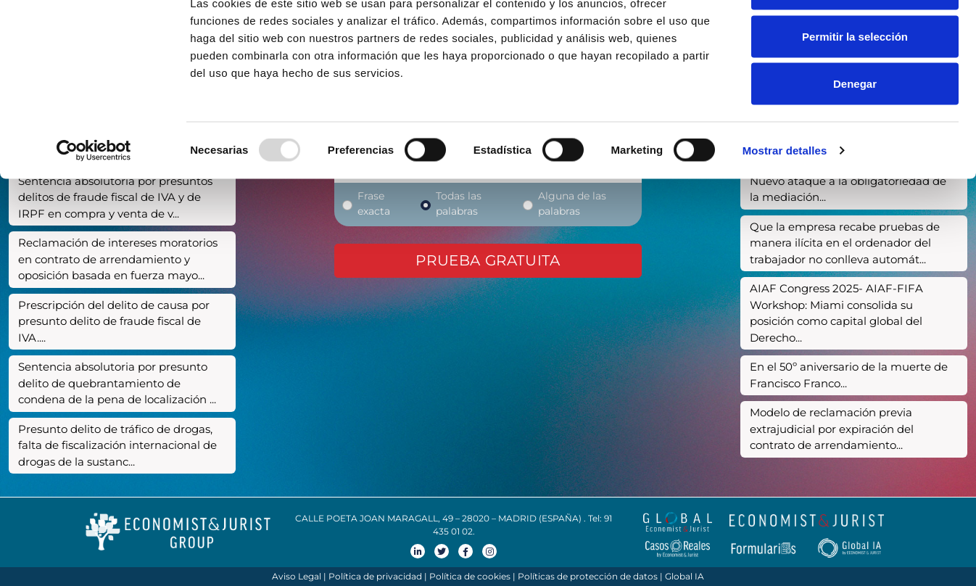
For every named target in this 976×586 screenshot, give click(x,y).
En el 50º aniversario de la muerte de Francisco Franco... (849, 375)
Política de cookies (469, 576)
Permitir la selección (855, 86)
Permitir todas (855, 38)
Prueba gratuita (487, 260)
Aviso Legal (296, 576)
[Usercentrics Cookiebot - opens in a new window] (93, 200)
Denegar (855, 133)
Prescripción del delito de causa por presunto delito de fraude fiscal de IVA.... (114, 321)
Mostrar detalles (785, 200)
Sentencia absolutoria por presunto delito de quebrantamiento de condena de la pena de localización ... (117, 383)
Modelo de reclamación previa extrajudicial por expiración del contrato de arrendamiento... (832, 428)
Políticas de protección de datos (588, 576)
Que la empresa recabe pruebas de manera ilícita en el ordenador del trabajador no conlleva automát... (845, 243)
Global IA (684, 576)
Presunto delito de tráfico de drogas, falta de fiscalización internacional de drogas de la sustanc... (117, 445)
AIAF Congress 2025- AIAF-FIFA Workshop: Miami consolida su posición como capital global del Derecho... (836, 312)
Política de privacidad (375, 576)
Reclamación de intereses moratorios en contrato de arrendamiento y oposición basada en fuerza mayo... (118, 259)
